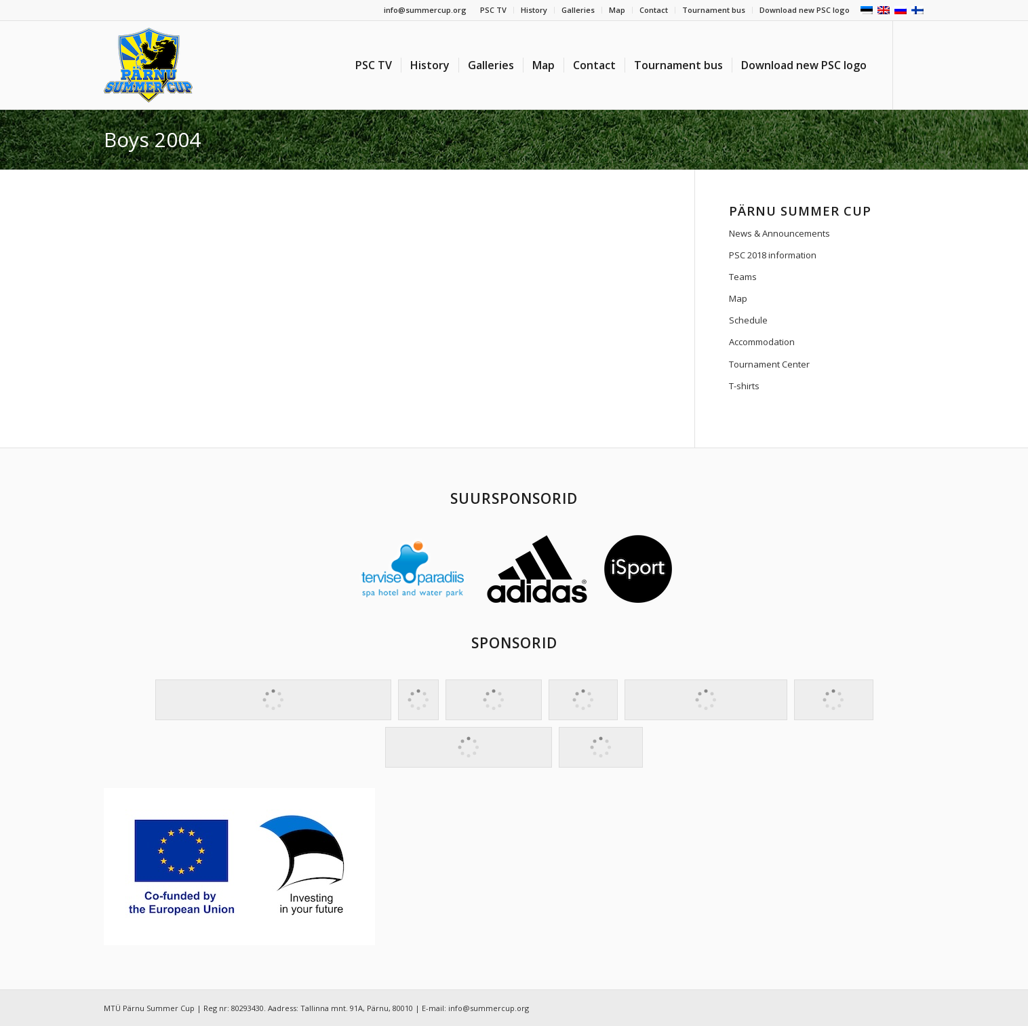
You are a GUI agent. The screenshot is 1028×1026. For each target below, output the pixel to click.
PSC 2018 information (772, 255)
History (534, 10)
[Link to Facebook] (914, 64)
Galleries (578, 10)
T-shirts (744, 386)
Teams (743, 277)
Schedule (748, 320)
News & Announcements (779, 233)
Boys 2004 (152, 139)
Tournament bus (713, 10)
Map (617, 10)
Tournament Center (769, 364)
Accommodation (762, 342)
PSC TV (493, 10)
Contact (653, 10)
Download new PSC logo (804, 10)
